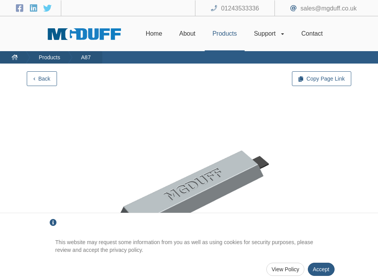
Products (49, 57)
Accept (321, 269)
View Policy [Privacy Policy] (285, 269)
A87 (86, 57)
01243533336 (240, 8)
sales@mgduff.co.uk (328, 8)
